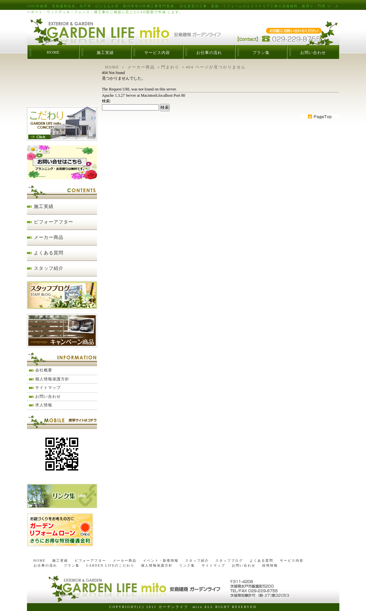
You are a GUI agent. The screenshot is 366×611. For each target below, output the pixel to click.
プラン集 (261, 52)
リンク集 (187, 565)
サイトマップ (48, 387)
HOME (53, 52)
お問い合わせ (313, 52)
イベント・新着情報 (161, 560)
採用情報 (270, 565)
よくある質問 (48, 252)
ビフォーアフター (53, 221)
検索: (106, 101)
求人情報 (43, 405)
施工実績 (105, 52)
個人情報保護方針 (52, 379)
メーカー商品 (141, 67)
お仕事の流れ (209, 52)
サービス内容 (157, 52)
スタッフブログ (229, 560)
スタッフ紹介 (48, 268)
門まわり (170, 67)
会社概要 (43, 370)
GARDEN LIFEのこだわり (110, 565)
